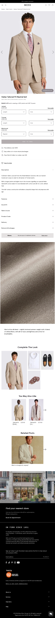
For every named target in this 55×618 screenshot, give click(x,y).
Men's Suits (9, 9)
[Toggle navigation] (2, 5)
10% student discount (27, 1)
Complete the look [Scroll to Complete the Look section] (47, 90)
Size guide (51, 108)
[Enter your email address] (24, 556)
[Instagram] (15, 562)
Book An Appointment (13, 517)
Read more (44, 235)
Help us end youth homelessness (17, 584)
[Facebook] (6, 562)
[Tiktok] (9, 562)
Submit (46, 557)
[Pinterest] (12, 562)
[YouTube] (18, 562)
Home (3, 9)
